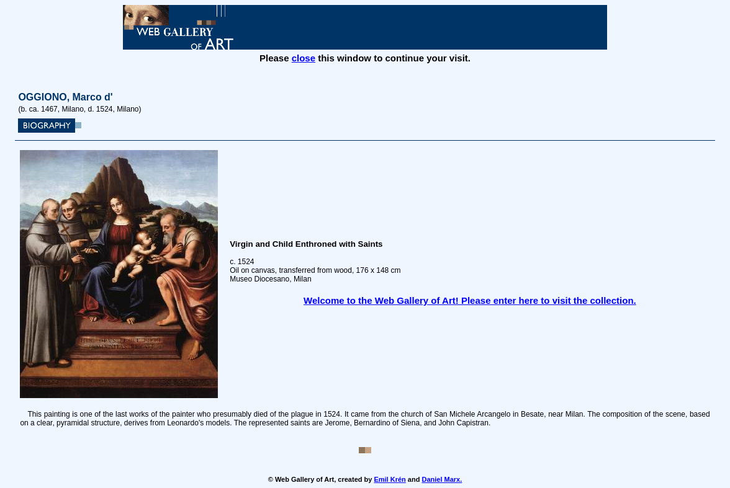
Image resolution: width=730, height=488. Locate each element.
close (303, 58)
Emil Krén (389, 479)
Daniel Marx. (441, 479)
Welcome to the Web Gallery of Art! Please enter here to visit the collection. (470, 300)
